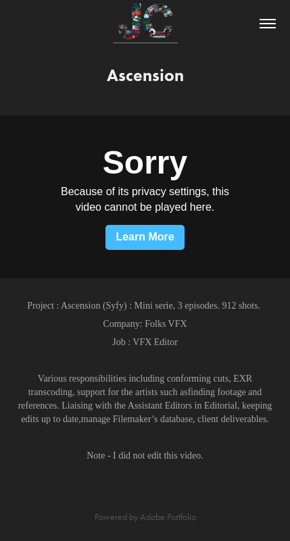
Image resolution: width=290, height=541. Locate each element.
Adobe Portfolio (168, 517)
